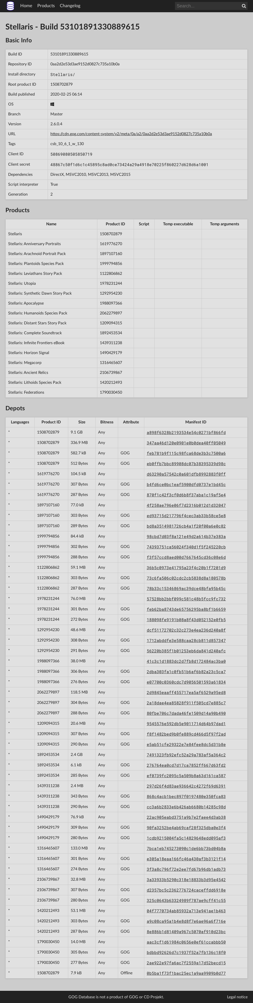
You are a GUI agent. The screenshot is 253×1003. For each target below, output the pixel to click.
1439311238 (111, 343)
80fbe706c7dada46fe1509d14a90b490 (186, 713)
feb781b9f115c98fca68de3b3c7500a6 (186, 453)
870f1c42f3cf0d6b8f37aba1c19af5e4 (186, 494)
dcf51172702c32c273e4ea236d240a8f (186, 630)
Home (26, 6)
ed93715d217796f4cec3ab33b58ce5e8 (186, 515)
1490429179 (111, 353)
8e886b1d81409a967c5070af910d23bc (186, 931)
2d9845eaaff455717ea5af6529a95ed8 (186, 692)
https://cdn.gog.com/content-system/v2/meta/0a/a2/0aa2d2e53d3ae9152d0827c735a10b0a (131, 134)
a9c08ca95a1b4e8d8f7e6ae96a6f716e (186, 921)
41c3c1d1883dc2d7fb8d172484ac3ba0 (186, 661)
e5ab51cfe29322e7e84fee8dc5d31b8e (186, 744)
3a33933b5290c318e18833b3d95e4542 (186, 879)
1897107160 (111, 254)
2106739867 (111, 373)
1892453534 (111, 333)
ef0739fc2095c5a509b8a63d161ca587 (186, 775)
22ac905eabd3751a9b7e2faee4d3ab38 (186, 817)
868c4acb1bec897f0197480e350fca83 (186, 796)
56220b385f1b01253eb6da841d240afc (186, 650)
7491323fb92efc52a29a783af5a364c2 (186, 754)
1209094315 (111, 323)
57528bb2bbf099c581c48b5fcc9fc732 (186, 598)
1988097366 (111, 303)
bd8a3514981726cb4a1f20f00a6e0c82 (186, 526)
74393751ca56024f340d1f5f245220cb (186, 546)
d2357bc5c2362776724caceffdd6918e (186, 890)
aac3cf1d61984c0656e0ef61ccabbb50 (186, 942)
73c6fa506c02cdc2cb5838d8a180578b (186, 578)
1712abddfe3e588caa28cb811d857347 (186, 640)
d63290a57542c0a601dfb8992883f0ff (186, 474)
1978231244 (111, 283)
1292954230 (111, 293)
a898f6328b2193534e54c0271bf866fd (186, 432)
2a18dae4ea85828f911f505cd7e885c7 (186, 702)
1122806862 (111, 274)
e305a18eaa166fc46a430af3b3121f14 (186, 858)
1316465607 (111, 363)
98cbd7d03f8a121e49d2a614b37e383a (186, 536)
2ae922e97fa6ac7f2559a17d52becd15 (186, 962)
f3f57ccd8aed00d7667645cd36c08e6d (186, 557)
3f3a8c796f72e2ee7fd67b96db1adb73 (186, 869)
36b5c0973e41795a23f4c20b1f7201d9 (186, 567)
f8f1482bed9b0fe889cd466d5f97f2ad (186, 734)
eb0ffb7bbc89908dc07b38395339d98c (186, 463)
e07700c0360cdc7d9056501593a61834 (186, 682)
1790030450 (111, 392)
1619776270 (111, 244)
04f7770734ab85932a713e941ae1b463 (186, 910)
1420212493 (111, 383)
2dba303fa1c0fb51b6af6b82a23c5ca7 (186, 671)
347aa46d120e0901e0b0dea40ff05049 (186, 442)
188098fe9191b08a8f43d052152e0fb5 (186, 619)
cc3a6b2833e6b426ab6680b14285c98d (186, 806)
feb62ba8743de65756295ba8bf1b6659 (186, 609)
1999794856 (111, 264)
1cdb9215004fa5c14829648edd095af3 (186, 838)
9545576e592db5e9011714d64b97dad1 (186, 723)
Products (46, 6)
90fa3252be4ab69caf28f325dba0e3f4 (186, 827)
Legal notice (237, 997)
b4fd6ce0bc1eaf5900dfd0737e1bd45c (186, 484)
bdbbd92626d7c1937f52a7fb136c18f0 (186, 952)
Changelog (70, 6)
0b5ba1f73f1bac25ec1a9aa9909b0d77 (186, 973)
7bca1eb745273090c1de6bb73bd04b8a (186, 848)
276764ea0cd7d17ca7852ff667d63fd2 (186, 765)
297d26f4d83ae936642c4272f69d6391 (186, 786)
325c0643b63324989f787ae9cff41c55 (186, 900)
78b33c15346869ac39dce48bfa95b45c (186, 588)
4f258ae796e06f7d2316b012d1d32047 (186, 505)
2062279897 (111, 313)
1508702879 (61, 84)
